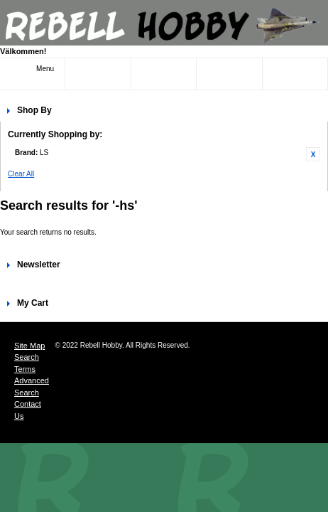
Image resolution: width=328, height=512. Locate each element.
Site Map (29, 345)
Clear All (21, 174)
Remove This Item (313, 154)
